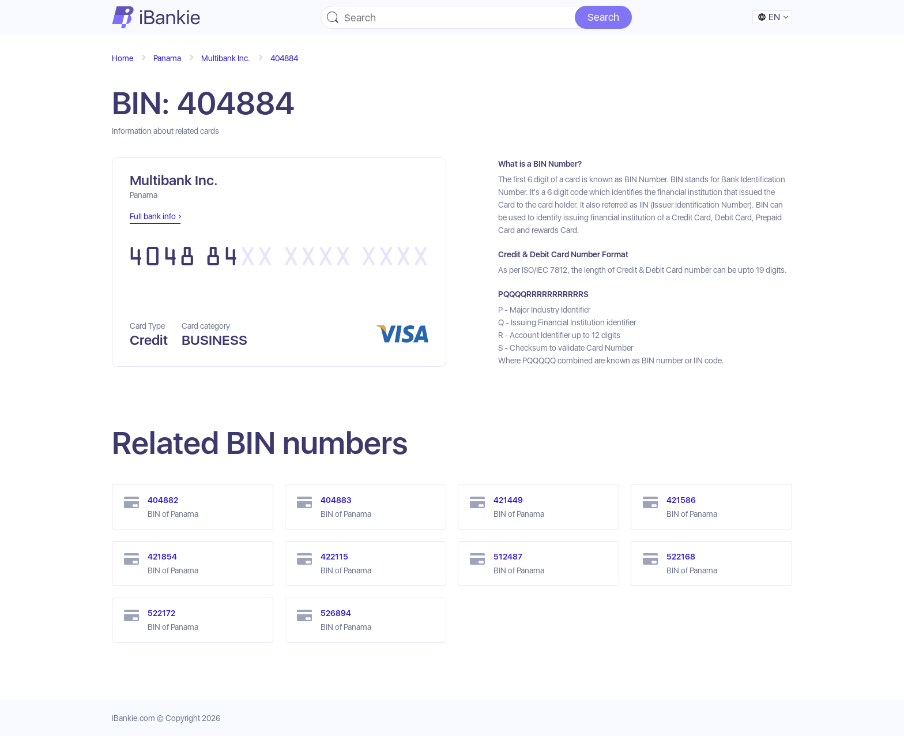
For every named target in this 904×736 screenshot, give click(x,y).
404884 (284, 58)
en (769, 17)
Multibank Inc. (225, 58)
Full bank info (153, 216)
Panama (167, 58)
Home (122, 58)
